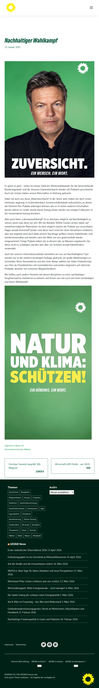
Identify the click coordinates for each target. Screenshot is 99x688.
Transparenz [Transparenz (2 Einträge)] (14, 526)
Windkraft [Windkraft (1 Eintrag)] (37, 531)
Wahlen (28, 445)
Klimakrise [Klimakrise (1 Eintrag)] (26, 510)
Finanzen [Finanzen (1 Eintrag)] (36, 493)
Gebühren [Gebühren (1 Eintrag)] (13, 499)
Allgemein (9, 441)
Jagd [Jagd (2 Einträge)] (42, 504)
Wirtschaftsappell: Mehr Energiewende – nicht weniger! (36, 584)
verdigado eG (49, 673)
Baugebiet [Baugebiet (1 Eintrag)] (25, 488)
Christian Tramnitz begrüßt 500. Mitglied (26, 464)
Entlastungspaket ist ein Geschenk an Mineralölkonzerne (37, 553)
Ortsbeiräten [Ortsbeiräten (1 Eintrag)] (14, 521)
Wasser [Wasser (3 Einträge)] (27, 531)
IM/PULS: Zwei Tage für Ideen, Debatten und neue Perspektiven (40, 566)
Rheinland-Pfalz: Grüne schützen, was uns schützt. (33, 577)
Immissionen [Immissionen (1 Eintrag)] (32, 504)
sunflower (24, 673)
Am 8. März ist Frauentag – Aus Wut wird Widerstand (34, 597)
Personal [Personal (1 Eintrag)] (25, 521)
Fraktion (17, 441)
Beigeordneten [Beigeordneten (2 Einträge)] (15, 493)
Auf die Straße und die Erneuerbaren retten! (30, 559)
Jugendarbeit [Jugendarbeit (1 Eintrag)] (14, 510)
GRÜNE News (18, 540)
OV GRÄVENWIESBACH (37, 9)
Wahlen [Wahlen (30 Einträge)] (12, 531)
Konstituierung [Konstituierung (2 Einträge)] (15, 515)
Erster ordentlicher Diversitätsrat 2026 (27, 546)
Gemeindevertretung (14, 445)
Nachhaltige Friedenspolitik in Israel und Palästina (34, 615)
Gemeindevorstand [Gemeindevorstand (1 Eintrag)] (16, 504)
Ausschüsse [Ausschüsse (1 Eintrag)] (13, 488)
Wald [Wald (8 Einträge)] (20, 531)
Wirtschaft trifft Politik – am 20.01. (72, 462)
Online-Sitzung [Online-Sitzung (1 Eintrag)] (30, 515)
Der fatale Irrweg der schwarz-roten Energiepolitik (33, 591)
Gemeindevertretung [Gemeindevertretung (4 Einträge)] (28, 499)
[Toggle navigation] (91, 18)
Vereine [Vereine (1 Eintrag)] (33, 526)
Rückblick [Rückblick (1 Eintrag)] (36, 521)
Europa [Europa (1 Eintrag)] (27, 493)
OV (22, 441)
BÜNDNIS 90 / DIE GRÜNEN (42, 5)
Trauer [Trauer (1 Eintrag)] (24, 526)
